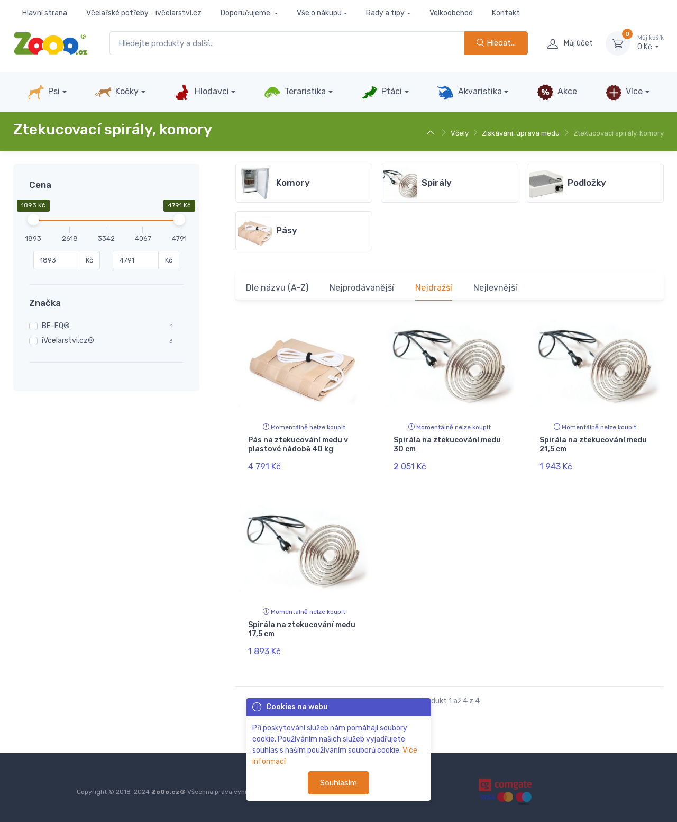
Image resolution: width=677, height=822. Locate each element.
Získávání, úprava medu (521, 133)
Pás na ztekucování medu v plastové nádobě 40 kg (298, 445)
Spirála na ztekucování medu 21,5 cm (593, 445)
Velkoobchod (451, 12)
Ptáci (381, 92)
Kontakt (506, 12)
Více (624, 92)
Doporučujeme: (246, 12)
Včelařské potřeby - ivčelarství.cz (144, 12)
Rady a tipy (385, 12)
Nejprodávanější (362, 288)
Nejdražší (433, 288)
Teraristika (295, 92)
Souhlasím (338, 783)
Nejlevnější (495, 288)
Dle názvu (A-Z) (277, 288)
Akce (557, 92)
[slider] (33, 219)
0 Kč (650, 43)
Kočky (117, 92)
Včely (460, 133)
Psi (44, 92)
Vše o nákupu (319, 12)
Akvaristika (469, 92)
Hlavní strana (44, 12)
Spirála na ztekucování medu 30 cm (447, 445)
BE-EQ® (56, 325)
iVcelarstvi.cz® (68, 340)
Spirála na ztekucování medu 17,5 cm (301, 629)
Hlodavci (200, 92)
